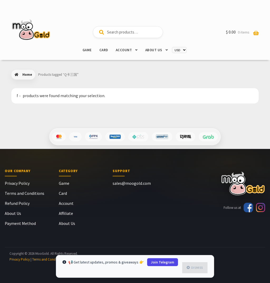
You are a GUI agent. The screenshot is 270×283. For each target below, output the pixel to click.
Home (27, 74)
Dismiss (197, 268)
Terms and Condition (47, 259)
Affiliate (66, 213)
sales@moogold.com (132, 183)
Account (124, 50)
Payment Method (20, 223)
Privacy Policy (17, 183)
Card (103, 50)
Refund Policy (17, 203)
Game (87, 50)
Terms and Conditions (24, 193)
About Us (153, 50)
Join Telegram (162, 262)
